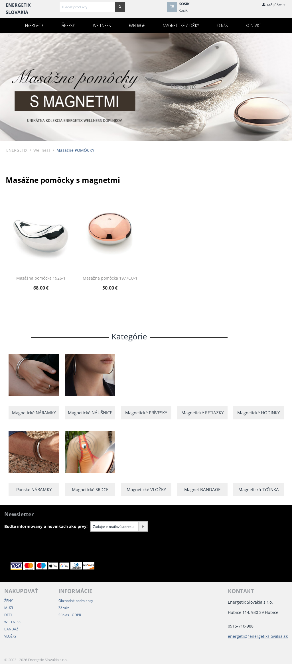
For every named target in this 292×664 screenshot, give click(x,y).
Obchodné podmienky (75, 600)
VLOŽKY (10, 636)
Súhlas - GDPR (69, 614)
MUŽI (8, 607)
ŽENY (8, 600)
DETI (8, 614)
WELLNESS (12, 622)
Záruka (64, 607)
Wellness (102, 25)
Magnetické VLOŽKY (181, 25)
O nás (222, 25)
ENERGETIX (34, 25)
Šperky (68, 25)
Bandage (137, 25)
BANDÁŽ (11, 629)
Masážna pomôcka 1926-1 (41, 278)
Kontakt (253, 25)
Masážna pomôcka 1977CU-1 (110, 278)
